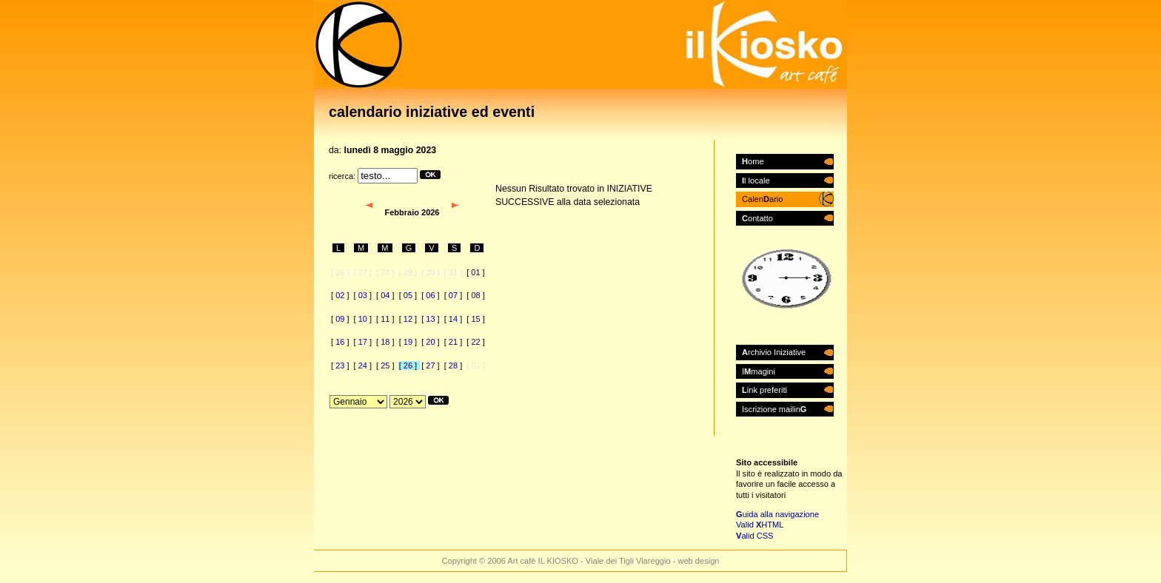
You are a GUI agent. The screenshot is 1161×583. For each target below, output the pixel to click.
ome (753, 161)
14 (453, 318)
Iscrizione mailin (774, 409)
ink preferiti (764, 389)
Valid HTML (759, 524)
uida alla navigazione (777, 514)
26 (408, 365)
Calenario (762, 199)
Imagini (758, 371)
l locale (756, 180)
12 (408, 318)
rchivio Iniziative (774, 352)
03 (362, 295)
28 (453, 365)
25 (385, 365)
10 (362, 318)
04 (385, 295)
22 (475, 341)
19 (408, 341)
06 (430, 295)
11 (385, 318)
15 (475, 318)
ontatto (757, 218)
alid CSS (755, 535)
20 (430, 341)
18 (385, 341)
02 (339, 295)
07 (453, 295)
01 (475, 272)
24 (362, 365)
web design (698, 560)
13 (430, 318)
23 (339, 365)
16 (339, 341)
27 (430, 365)
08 (475, 295)
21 (453, 341)
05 (408, 295)
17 (362, 341)
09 (339, 318)
